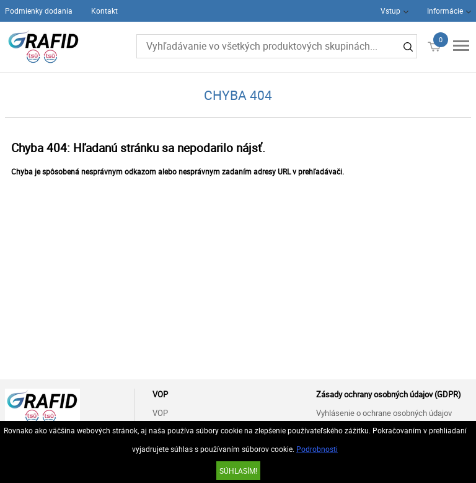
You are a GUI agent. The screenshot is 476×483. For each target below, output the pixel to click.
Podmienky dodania (39, 11)
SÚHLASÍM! (238, 471)
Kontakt (104, 11)
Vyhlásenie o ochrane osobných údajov (384, 412)
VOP (160, 412)
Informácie (445, 11)
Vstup (390, 11)
